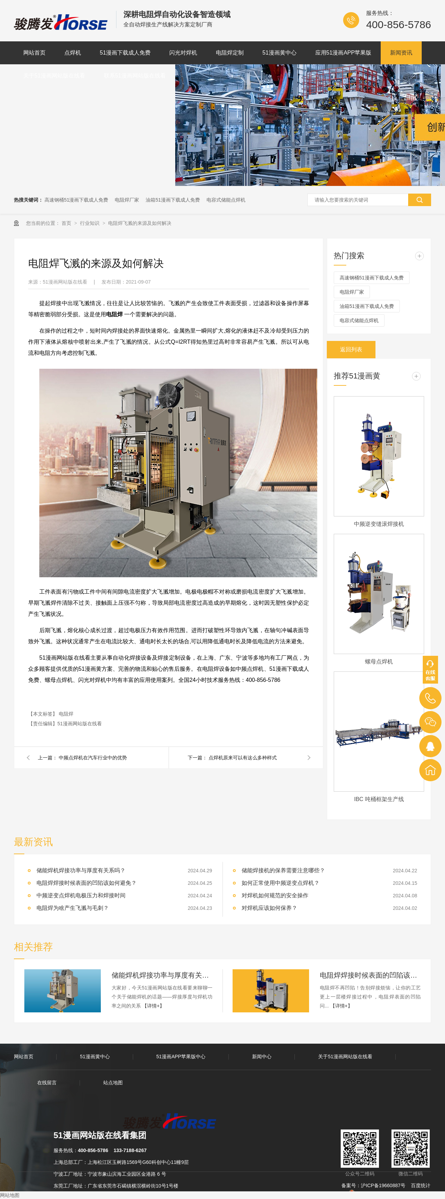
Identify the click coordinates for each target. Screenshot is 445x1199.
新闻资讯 (401, 53)
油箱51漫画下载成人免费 (173, 200)
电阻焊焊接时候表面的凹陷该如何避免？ (370, 975)
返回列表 (351, 349)
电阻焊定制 (230, 53)
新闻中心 (262, 1056)
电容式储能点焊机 (226, 200)
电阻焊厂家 (127, 200)
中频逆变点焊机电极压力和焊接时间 (81, 895)
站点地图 (113, 1082)
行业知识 (90, 223)
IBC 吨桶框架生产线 (379, 799)
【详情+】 (153, 1006)
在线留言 (47, 1082)
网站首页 (34, 53)
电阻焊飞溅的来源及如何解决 (139, 223)
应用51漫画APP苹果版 (343, 53)
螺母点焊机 (379, 661)
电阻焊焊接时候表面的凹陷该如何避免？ (87, 883)
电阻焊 (66, 714)
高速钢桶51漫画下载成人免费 (76, 200)
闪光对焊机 (183, 53)
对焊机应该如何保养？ (269, 908)
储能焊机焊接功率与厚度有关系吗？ (81, 870)
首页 (67, 223)
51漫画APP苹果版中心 (181, 1056)
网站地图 (9, 1195)
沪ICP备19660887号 (383, 1185)
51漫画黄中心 (279, 53)
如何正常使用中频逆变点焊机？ (280, 883)
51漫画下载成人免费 (125, 53)
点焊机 (72, 53)
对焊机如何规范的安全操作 (275, 895)
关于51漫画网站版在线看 (54, 76)
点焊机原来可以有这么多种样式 (243, 757)
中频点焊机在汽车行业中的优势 (93, 757)
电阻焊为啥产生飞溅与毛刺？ (73, 908)
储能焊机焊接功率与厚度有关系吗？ (162, 975)
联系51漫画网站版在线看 (135, 76)
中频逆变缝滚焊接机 (379, 524)
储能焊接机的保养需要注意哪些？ (283, 870)
